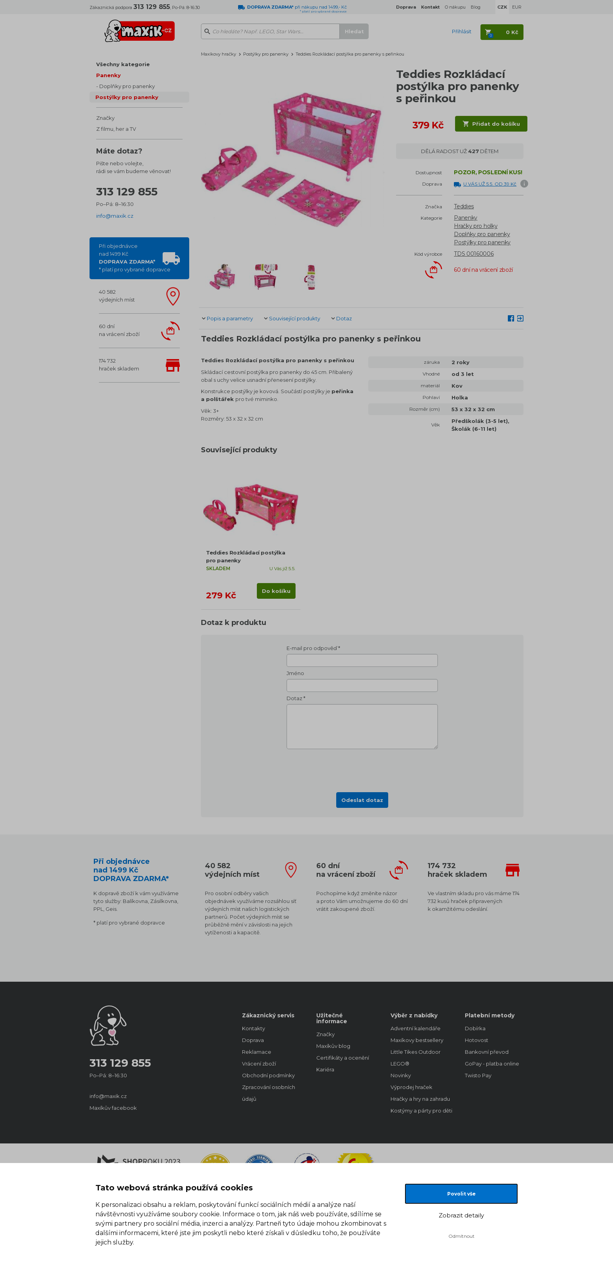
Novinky (401, 1075)
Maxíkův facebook (113, 1108)
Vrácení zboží (259, 1063)
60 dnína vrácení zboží (119, 330)
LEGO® (400, 1063)
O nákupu (455, 7)
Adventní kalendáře (416, 1028)
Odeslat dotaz (362, 800)
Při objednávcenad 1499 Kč (134, 258)
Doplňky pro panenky (127, 86)
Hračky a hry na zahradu (420, 1099)
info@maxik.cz (114, 216)
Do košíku (276, 591)
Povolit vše (461, 1194)
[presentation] (362, 768)
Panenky (108, 75)
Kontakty (253, 1028)
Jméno (295, 673)
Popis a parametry (230, 318)
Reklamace (256, 1052)
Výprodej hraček (411, 1087)
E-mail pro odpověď (312, 648)
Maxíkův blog (333, 1046)
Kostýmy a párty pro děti (420, 1110)
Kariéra (325, 1069)
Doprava (253, 1040)
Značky (105, 118)
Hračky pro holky (475, 225)
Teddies (464, 206)
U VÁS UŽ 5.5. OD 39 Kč (489, 184)
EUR (517, 7)
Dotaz (344, 318)
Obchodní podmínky (268, 1075)
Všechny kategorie (123, 64)
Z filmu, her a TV (116, 129)
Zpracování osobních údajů (268, 1093)
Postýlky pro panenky (126, 97)
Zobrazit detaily (461, 1215)
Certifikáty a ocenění (342, 1058)
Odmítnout (461, 1236)
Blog (475, 7)
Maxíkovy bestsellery (417, 1040)
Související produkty (294, 318)
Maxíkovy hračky (218, 54)
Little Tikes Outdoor (416, 1052)
